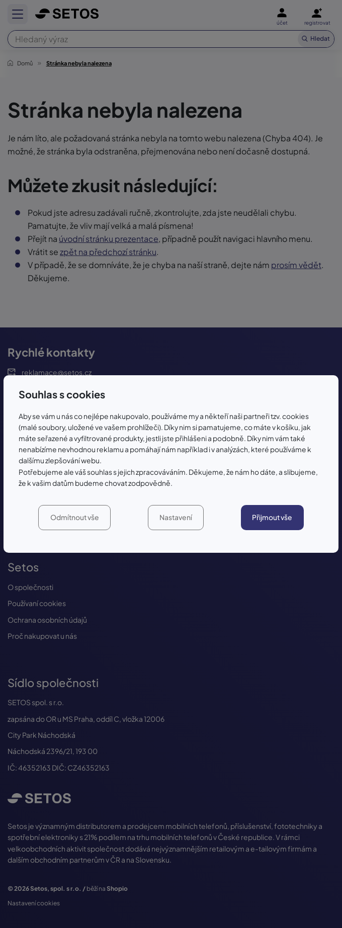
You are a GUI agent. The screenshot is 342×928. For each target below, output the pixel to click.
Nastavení (175, 517)
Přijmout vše (272, 517)
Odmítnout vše (74, 517)
